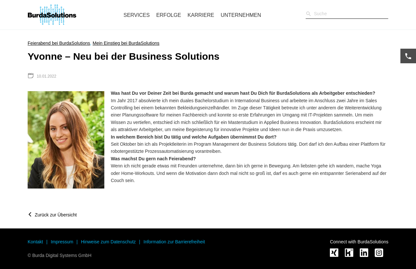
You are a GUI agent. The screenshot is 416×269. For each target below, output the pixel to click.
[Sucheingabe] (347, 13)
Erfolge (168, 15)
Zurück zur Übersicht (56, 214)
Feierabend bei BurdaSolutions (59, 43)
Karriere (201, 15)
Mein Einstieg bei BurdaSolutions (126, 43)
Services (137, 15)
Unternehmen (241, 15)
